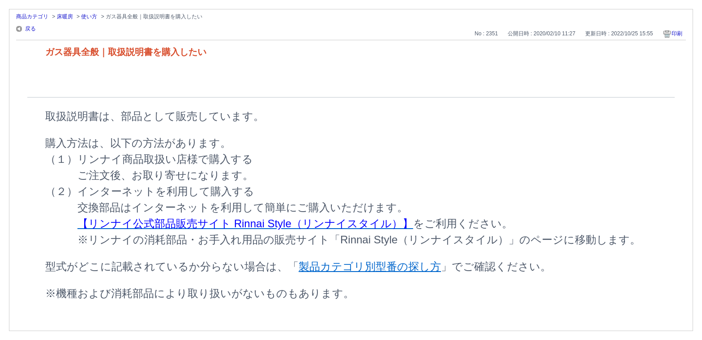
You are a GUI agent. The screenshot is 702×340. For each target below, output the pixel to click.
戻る (30, 29)
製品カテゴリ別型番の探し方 (370, 266)
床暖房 (65, 16)
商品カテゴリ (32, 16)
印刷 (677, 33)
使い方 (89, 16)
